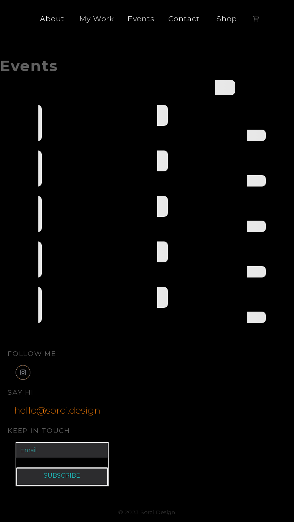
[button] (256, 19)
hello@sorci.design (57, 410)
